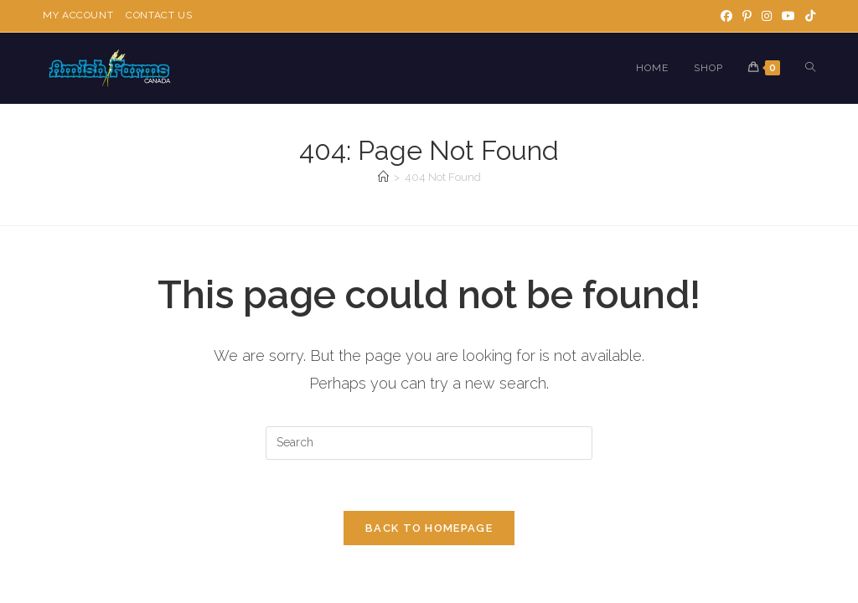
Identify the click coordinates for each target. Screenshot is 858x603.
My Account (78, 15)
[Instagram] (767, 16)
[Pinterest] (747, 16)
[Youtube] (788, 16)
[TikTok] (807, 16)
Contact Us (159, 15)
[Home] (383, 177)
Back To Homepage (429, 528)
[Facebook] (726, 16)
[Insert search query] (429, 443)
